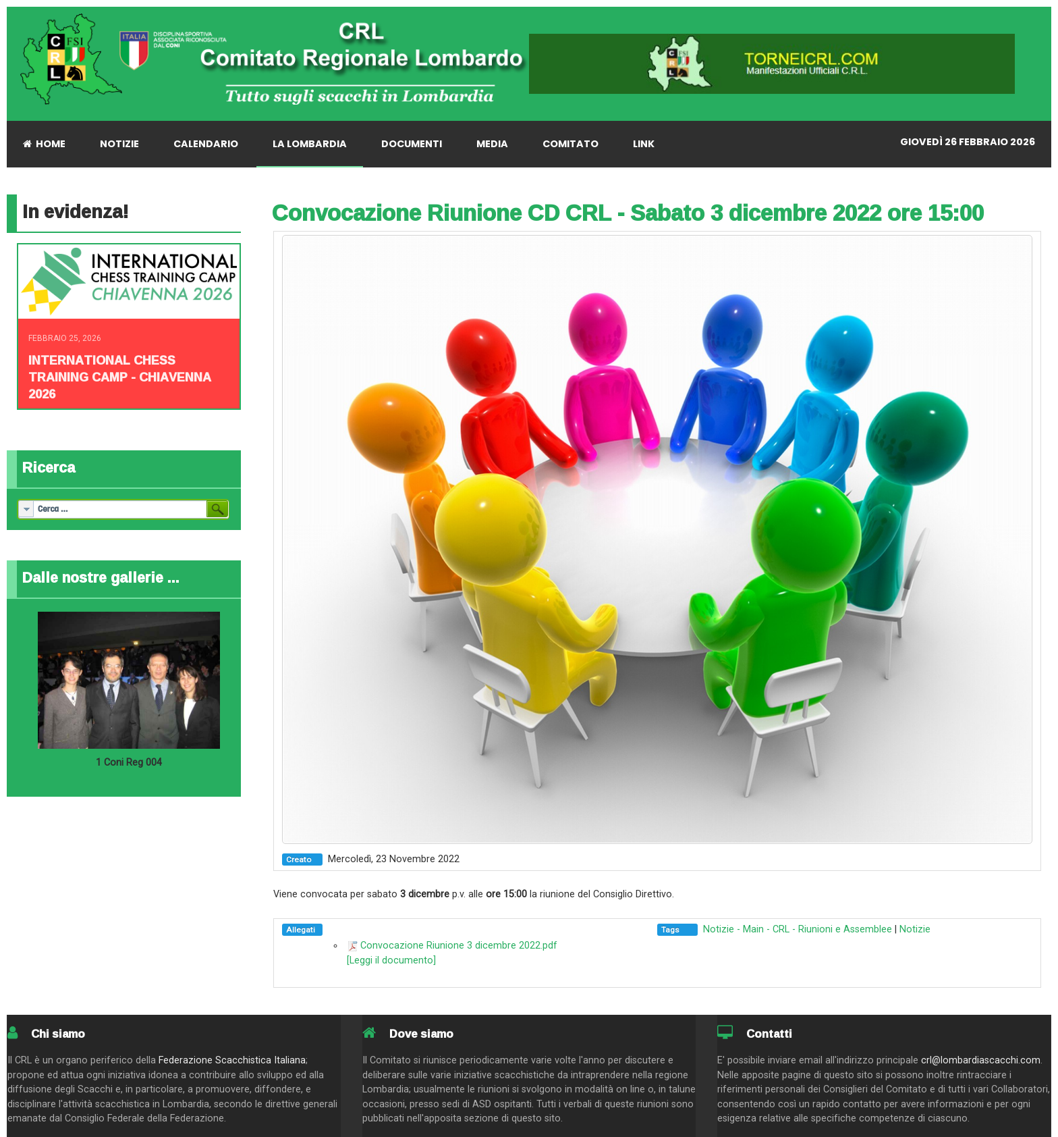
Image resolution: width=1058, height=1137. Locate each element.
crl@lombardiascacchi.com (980, 1060)
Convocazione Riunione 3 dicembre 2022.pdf (458, 945)
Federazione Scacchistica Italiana (232, 1060)
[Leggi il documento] (391, 960)
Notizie (914, 929)
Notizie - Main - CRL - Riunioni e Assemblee (797, 929)
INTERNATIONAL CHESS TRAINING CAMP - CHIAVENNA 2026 (119, 376)
